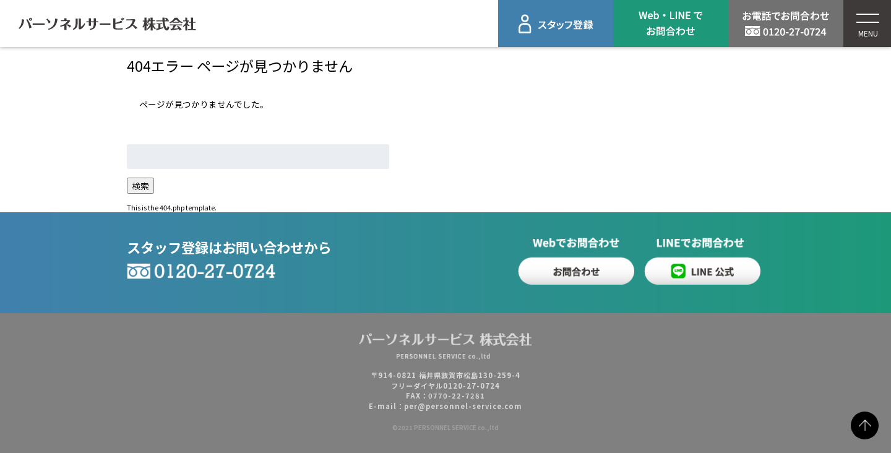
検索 (140, 185)
